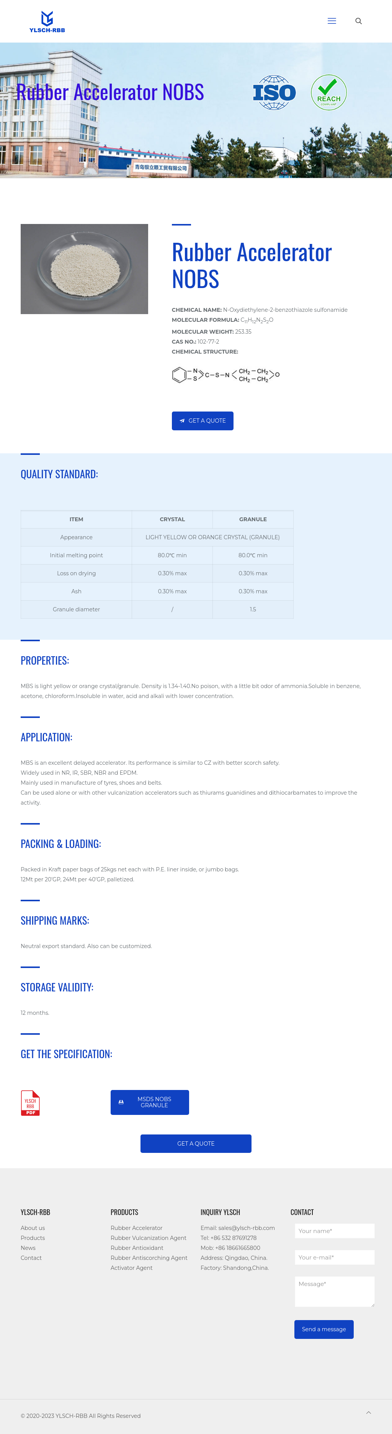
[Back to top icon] (368, 1413)
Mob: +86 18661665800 (230, 1248)
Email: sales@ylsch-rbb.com (238, 1228)
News (28, 1248)
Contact (31, 1258)
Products (33, 1238)
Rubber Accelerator (137, 1228)
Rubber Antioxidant (137, 1248)
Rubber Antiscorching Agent (149, 1258)
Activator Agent (132, 1267)
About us (33, 1228)
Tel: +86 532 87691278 (228, 1238)
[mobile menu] (331, 21)
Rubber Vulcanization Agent (148, 1238)
